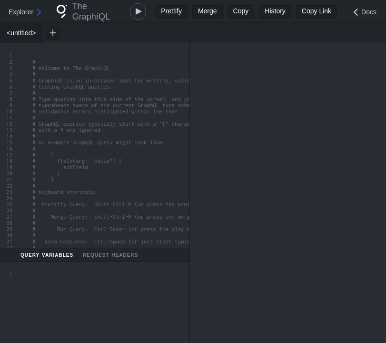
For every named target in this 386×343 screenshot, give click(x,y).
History (275, 11)
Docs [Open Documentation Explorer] (368, 12)
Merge (207, 11)
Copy (241, 11)
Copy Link (316, 11)
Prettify (171, 11)
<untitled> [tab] (21, 33)
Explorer (21, 12)
